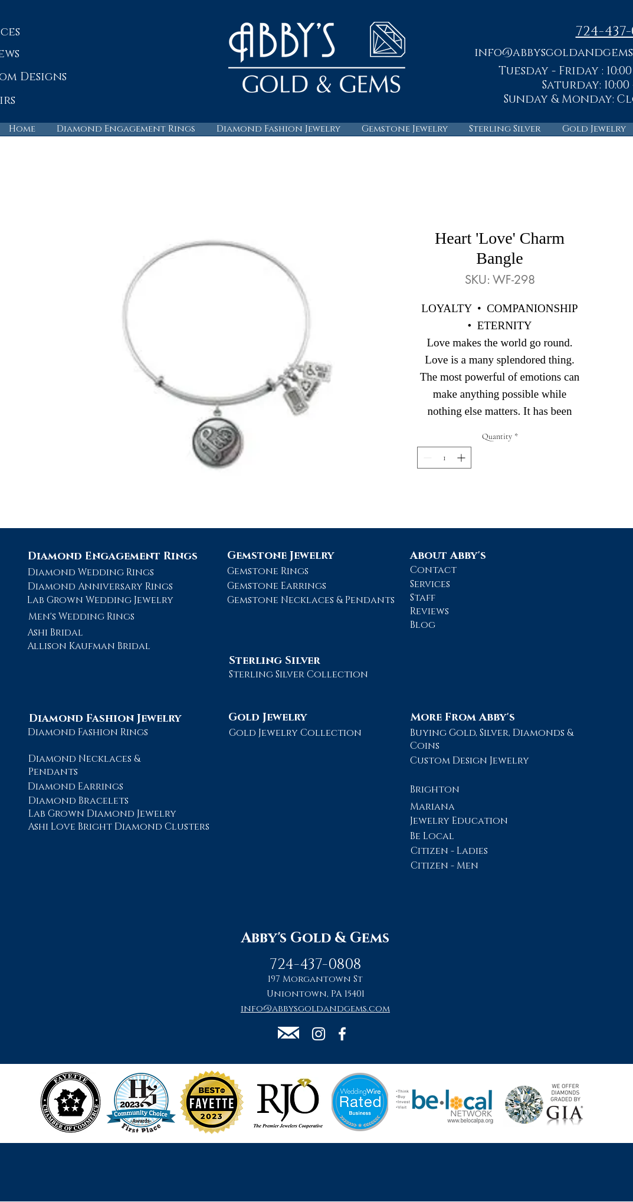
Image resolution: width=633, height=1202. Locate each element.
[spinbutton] (444, 457)
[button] (288, 1033)
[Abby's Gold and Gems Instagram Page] (318, 1034)
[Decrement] (426, 457)
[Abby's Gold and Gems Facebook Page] (342, 1034)
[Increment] (462, 457)
